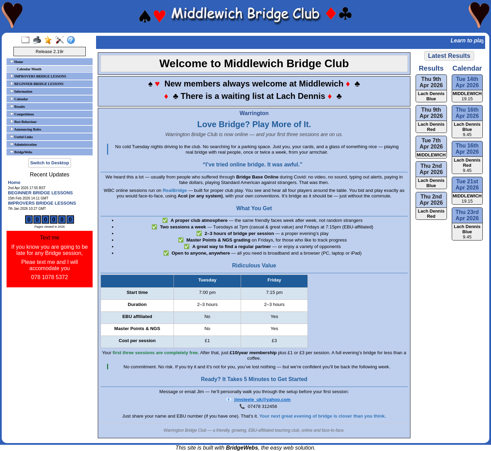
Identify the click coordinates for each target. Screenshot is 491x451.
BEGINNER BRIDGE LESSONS (36, 84)
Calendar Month (29, 69)
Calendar (19, 99)
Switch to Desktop (49, 162)
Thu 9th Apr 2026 (431, 82)
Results (17, 106)
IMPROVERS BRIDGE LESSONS (38, 76)
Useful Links (21, 137)
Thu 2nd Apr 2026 (431, 169)
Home (16, 62)
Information (21, 91)
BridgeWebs (21, 152)
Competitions (22, 114)
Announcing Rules (25, 129)
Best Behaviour (23, 122)
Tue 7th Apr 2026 (431, 143)
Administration (23, 144)
